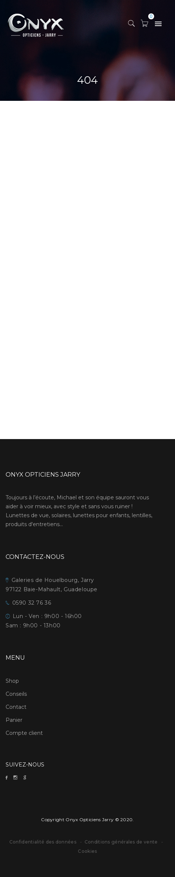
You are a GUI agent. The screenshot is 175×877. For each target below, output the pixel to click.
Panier (14, 720)
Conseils (16, 694)
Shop (12, 681)
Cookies (87, 851)
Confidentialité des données (42, 842)
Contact (16, 707)
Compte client (24, 733)
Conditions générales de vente (122, 842)
